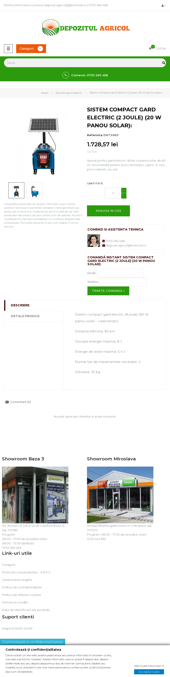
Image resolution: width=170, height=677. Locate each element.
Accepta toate (149, 671)
